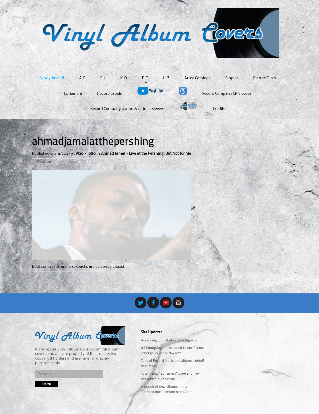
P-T (145, 78)
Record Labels (109, 93)
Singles (231, 78)
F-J (102, 78)
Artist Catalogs (197, 78)
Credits (219, 109)
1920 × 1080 (86, 153)
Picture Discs (264, 78)
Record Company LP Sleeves (226, 93)
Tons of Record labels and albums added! (172, 360)
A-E (82, 78)
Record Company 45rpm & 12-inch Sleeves (127, 109)
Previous (42, 162)
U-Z (166, 78)
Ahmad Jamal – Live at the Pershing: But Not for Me (146, 153)
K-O (123, 78)
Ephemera (73, 93)
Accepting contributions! (160, 340)
